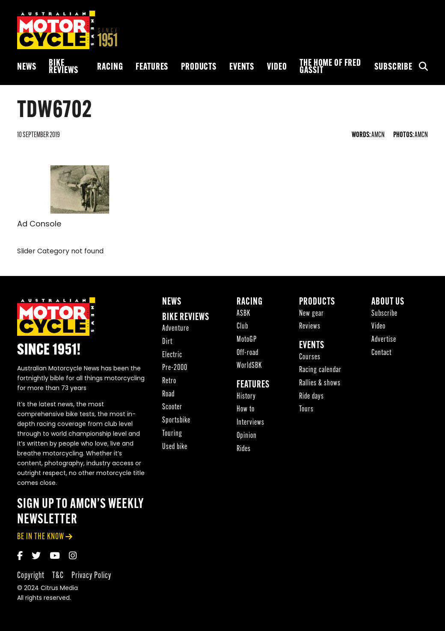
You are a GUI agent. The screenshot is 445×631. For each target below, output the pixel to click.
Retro (169, 381)
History (246, 397)
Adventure (175, 329)
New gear (311, 314)
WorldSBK (249, 366)
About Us (387, 302)
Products (199, 67)
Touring (172, 434)
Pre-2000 (174, 368)
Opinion (247, 436)
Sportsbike (176, 421)
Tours (306, 409)
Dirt (167, 342)
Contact (381, 353)
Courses (309, 357)
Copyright (30, 575)
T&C (58, 575)
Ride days (311, 397)
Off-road (247, 353)
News (26, 67)
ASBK (243, 314)
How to (246, 409)
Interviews (250, 423)
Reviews (309, 327)
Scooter (172, 407)
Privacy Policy (91, 575)
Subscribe (393, 67)
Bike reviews (63, 67)
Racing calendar (320, 370)
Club (242, 327)
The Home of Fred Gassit (330, 67)
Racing (110, 67)
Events (241, 67)
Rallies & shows (320, 383)
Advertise (383, 340)
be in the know (40, 536)
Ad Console (39, 224)
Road (168, 394)
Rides (244, 449)
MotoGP (247, 340)
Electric (172, 355)
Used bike (174, 447)
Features (152, 67)
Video (277, 67)
